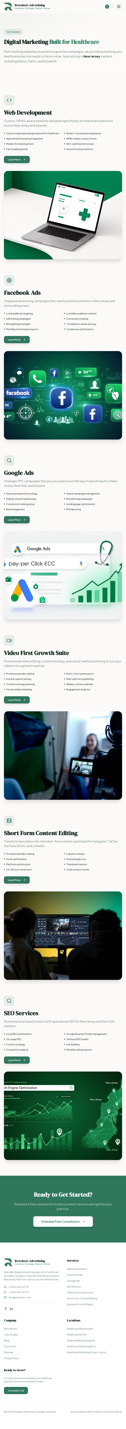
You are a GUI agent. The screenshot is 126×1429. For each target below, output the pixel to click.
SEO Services (74, 1286)
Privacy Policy (11, 1358)
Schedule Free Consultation (63, 1222)
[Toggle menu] (119, 6)
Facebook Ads (75, 1274)
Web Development (77, 1268)
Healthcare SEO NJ (77, 1334)
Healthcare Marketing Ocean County (86, 1352)
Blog (6, 1340)
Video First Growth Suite (80, 1292)
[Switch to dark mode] (109, 6)
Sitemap (8, 1352)
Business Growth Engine (80, 1304)
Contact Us (10, 1346)
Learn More (17, 162)
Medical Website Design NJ (81, 1340)
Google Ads (73, 1280)
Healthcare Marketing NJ (80, 1328)
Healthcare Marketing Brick (81, 1346)
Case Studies (11, 1334)
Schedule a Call (16, 1390)
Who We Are (10, 1328)
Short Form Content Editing (82, 1298)
